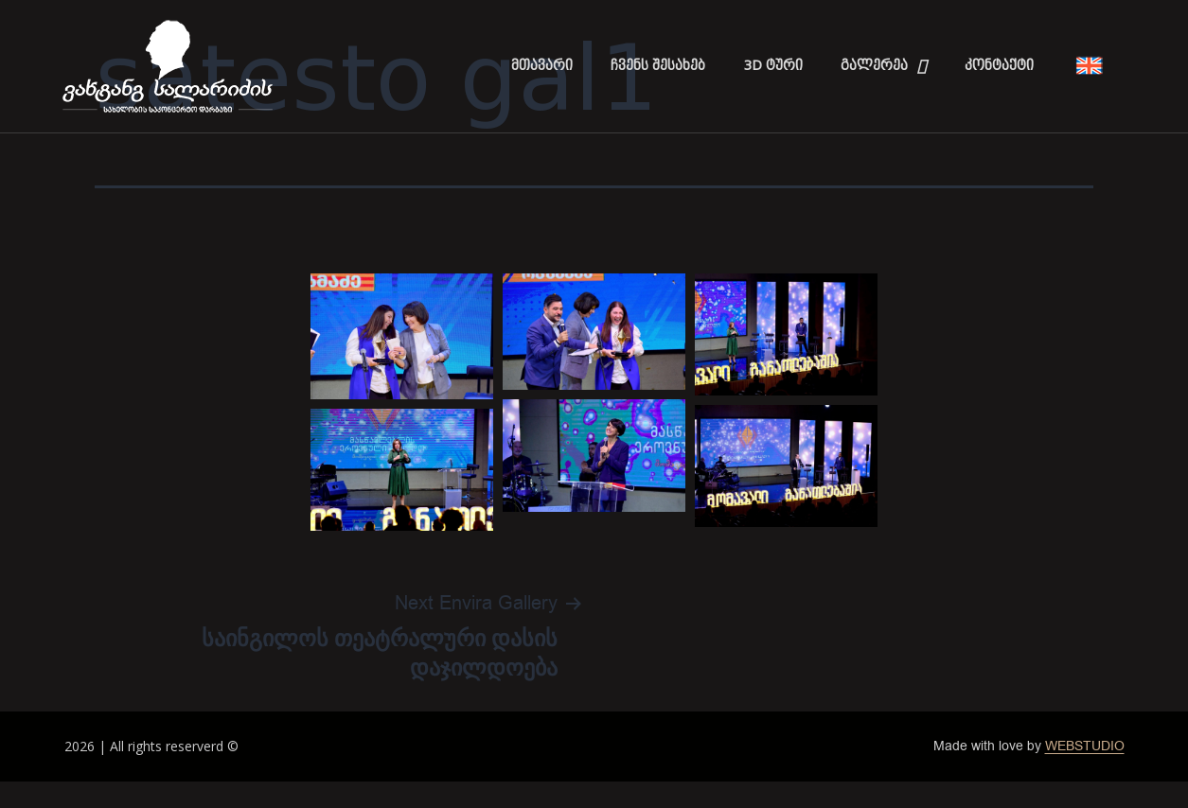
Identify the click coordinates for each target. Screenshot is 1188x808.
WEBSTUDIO (1085, 746)
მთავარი (542, 66)
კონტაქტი (999, 66)
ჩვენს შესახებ (658, 66)
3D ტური (773, 66)
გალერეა (884, 66)
